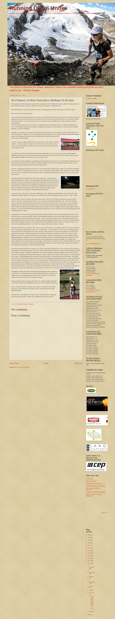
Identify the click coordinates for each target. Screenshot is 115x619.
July (90, 590)
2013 (89, 555)
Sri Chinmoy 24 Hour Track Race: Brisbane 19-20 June (91, 601)
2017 (89, 545)
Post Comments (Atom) (23, 367)
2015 (89, 550)
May (90, 611)
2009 (89, 614)
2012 (89, 558)
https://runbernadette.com (93, 243)
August (91, 586)
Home (46, 363)
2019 (89, 540)
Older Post (78, 363)
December (91, 567)
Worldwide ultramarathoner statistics (95, 486)
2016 (89, 548)
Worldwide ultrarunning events (94, 483)
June (90, 592)
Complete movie (90, 189)
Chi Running (89, 478)
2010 (89, 563)
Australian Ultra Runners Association (96, 492)
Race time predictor (91, 481)
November (91, 572)
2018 (89, 542)
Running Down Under (38, 8)
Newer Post (13, 363)
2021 (89, 535)
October (91, 576)
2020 (89, 537)
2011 (89, 561)
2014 (89, 553)
